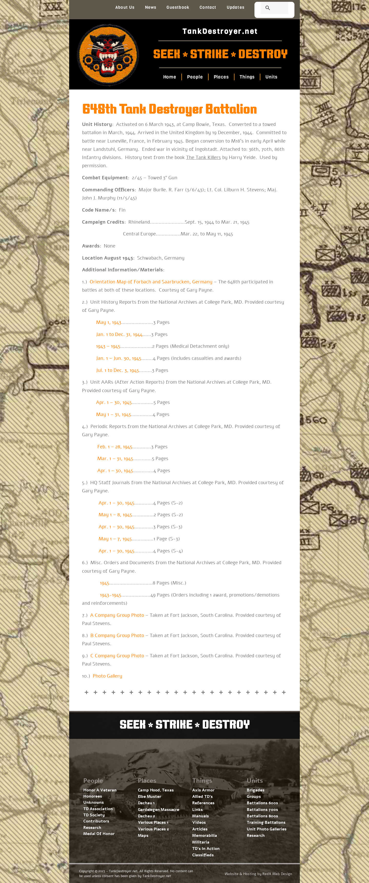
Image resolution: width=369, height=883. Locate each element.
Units (271, 77)
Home (169, 77)
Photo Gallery (107, 676)
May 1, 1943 (108, 322)
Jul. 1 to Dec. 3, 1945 (117, 370)
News (151, 7)
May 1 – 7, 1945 (115, 538)
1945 (104, 583)
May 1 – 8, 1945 (115, 514)
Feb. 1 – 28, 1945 (114, 446)
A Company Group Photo (117, 615)
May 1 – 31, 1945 (113, 414)
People (195, 77)
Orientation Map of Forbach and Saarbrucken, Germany (151, 282)
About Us (125, 7)
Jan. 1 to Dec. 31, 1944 (119, 334)
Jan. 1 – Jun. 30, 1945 (118, 358)
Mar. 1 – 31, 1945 (115, 458)
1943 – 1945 (108, 346)
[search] (268, 8)
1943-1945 (110, 595)
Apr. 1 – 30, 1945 (114, 402)
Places (221, 77)
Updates (235, 7)
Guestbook (178, 7)
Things (247, 77)
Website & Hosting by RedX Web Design (258, 873)
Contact (208, 7)
